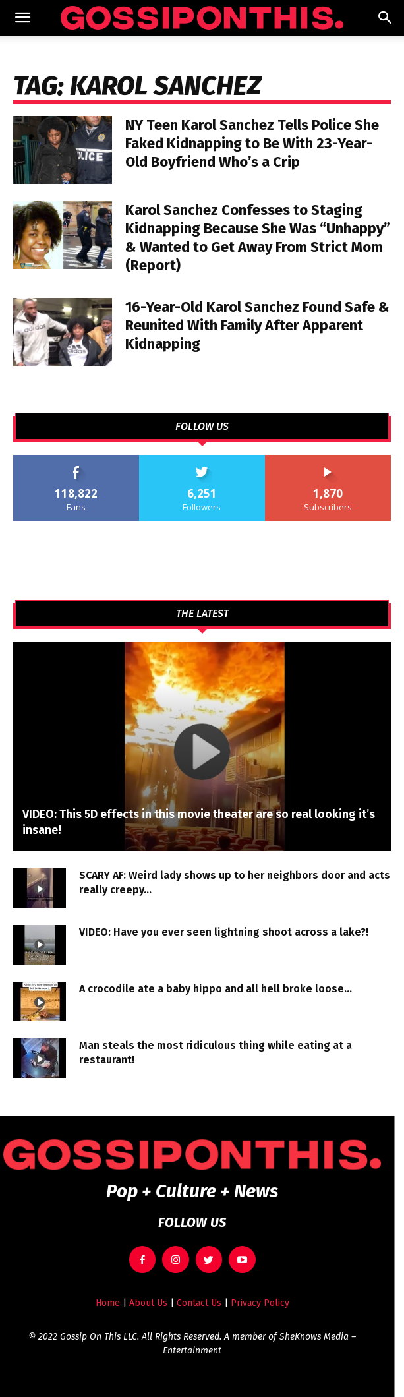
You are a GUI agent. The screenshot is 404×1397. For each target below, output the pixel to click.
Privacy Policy (260, 1303)
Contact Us (199, 1303)
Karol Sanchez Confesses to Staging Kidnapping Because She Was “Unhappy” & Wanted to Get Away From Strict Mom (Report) (257, 237)
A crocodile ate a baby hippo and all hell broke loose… (215, 988)
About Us (148, 1303)
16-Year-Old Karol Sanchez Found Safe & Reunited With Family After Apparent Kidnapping (257, 325)
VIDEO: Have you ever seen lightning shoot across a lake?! (223, 932)
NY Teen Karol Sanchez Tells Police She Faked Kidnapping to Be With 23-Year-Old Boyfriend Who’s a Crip (252, 143)
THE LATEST (202, 614)
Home (108, 1303)
